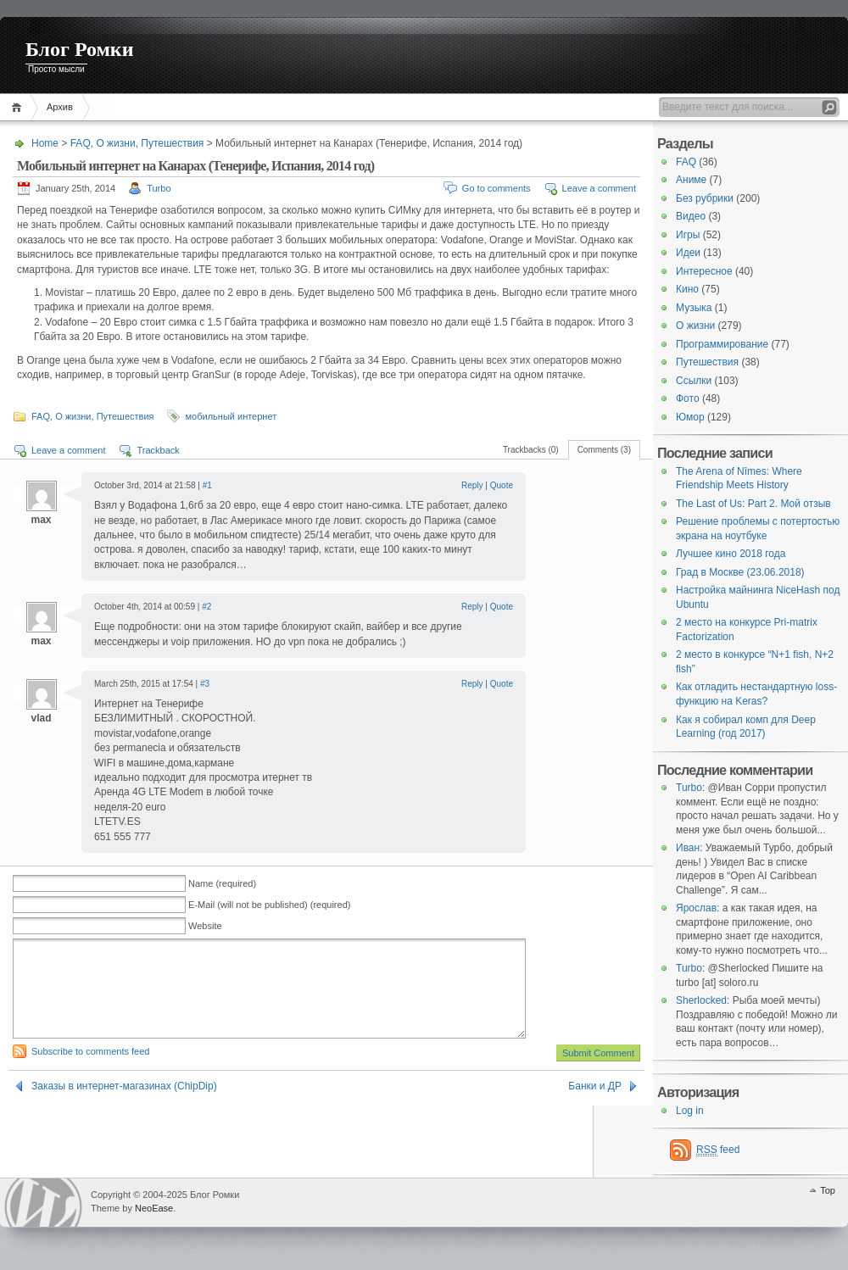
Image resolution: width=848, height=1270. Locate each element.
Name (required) (222, 883)
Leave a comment (599, 188)
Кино (687, 289)
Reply (472, 485)
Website (205, 926)
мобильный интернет (231, 416)
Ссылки (693, 381)
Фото (688, 398)
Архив (60, 107)
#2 (206, 606)
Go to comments (496, 188)
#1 (207, 485)
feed (717, 1150)
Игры (688, 235)
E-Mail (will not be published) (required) (269, 905)
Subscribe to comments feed (90, 1072)
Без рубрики (705, 198)
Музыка (693, 308)
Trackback (158, 450)
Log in (690, 1111)
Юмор (690, 417)
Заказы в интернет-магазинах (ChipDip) (124, 1106)
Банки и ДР (595, 1106)
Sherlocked (701, 1000)
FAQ (80, 143)
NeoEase (154, 1208)
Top (827, 1190)
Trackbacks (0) (531, 449)
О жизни (115, 143)
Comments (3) (604, 449)
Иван (688, 848)
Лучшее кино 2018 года (730, 554)
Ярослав (696, 908)
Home (19, 107)
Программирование (722, 344)
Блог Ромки (79, 49)
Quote (501, 485)
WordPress (43, 1202)
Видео (691, 216)
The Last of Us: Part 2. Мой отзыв (753, 504)
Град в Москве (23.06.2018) (740, 572)
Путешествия (172, 143)
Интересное (704, 271)
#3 (204, 683)
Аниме (691, 180)
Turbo (158, 188)
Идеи (688, 253)
